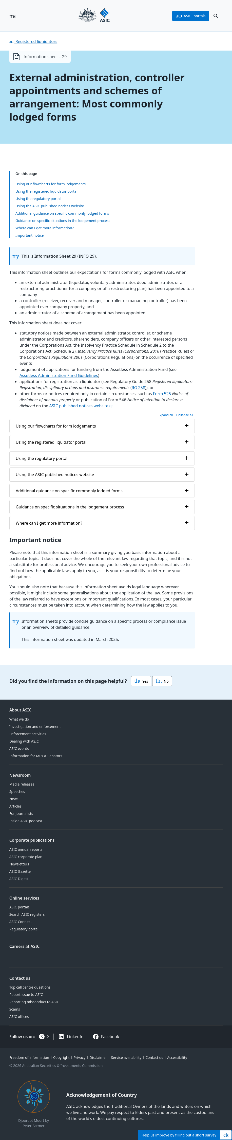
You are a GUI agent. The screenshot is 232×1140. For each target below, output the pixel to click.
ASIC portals (19, 907)
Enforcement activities (27, 733)
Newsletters (19, 864)
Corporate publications (32, 840)
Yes (141, 681)
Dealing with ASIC (24, 741)
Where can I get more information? (44, 228)
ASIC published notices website (78, 406)
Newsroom (20, 775)
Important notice (29, 235)
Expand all (165, 415)
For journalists (21, 813)
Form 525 (162, 393)
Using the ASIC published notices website (49, 206)
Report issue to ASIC (26, 994)
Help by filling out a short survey (179, 1135)
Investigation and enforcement (35, 726)
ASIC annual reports (26, 849)
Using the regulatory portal (38, 198)
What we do (19, 719)
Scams (14, 1009)
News (13, 798)
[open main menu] (12, 16)
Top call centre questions (30, 987)
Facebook (110, 1036)
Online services (24, 898)
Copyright (61, 1057)
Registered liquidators (35, 41)
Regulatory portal (23, 929)
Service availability (126, 1057)
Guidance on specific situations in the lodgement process (62, 220)
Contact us (19, 978)
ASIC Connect (20, 921)
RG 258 (138, 387)
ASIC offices (19, 1016)
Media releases (21, 784)
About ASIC (20, 710)
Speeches (17, 791)
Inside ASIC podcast (25, 820)
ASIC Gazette (20, 871)
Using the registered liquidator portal (46, 191)
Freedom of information (29, 1057)
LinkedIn (75, 1036)
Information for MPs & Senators (35, 755)
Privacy (80, 1057)
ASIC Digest (19, 878)
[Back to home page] (94, 16)
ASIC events (19, 748)
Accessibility (177, 1057)
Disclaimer (98, 1057)
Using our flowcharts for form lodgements (50, 184)
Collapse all (184, 415)
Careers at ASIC (24, 946)
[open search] (216, 16)
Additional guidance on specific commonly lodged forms (62, 213)
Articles (15, 806)
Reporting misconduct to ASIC (34, 1001)
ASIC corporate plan (26, 856)
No (162, 681)
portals (191, 15)
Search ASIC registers (27, 914)
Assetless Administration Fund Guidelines (59, 375)
